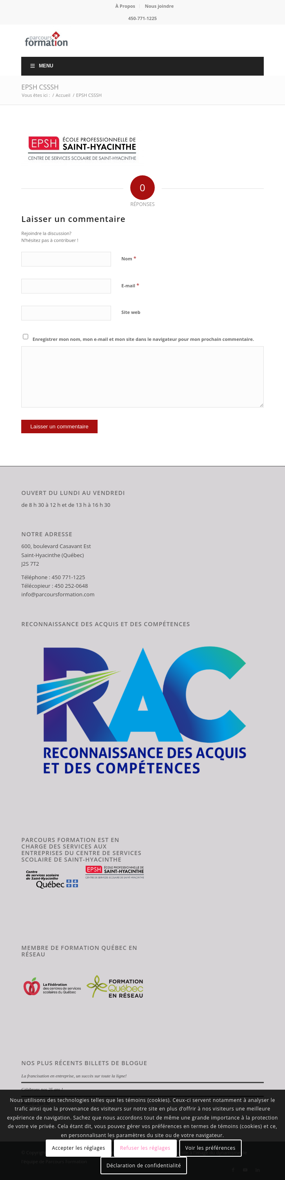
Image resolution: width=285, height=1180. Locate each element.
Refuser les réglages (145, 1147)
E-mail (130, 285)
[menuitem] (125, 6)
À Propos (125, 6)
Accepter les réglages (78, 1147)
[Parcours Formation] (118, 40)
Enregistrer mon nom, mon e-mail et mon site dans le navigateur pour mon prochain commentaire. (143, 339)
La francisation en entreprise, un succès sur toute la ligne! (74, 1075)
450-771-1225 (142, 18)
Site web (130, 312)
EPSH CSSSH (39, 87)
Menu (41, 66)
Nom (128, 258)
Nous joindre (159, 6)
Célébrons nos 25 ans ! (41, 1089)
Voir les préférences (210, 1147)
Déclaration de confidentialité (144, 1165)
